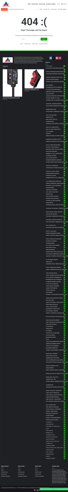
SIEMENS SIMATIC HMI (51, 109)
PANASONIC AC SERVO (51, 175)
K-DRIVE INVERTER (50, 449)
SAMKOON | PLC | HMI (51, 379)
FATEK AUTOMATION (50, 290)
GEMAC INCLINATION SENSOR (52, 320)
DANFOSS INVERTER (50, 439)
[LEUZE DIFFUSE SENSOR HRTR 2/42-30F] (12, 83)
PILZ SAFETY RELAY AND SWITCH (53, 89)
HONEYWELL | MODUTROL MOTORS (53, 103)
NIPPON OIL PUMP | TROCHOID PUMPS (54, 149)
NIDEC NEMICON (49, 430)
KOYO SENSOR (49, 292)
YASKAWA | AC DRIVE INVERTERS (53, 200)
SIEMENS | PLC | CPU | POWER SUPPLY (54, 153)
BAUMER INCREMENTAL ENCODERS (54, 160)
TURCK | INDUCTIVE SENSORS (52, 285)
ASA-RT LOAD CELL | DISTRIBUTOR (53, 409)
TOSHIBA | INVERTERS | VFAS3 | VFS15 (54, 77)
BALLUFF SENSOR (50, 93)
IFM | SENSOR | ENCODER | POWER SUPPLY (55, 73)
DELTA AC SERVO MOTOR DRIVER (53, 145)
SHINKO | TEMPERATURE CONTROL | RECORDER (56, 269)
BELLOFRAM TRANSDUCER (52, 347)
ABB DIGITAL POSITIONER (51, 189)
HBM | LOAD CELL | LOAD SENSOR (53, 399)
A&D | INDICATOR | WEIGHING (52, 407)
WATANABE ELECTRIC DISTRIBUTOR (54, 279)
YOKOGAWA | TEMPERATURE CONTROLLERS (55, 216)
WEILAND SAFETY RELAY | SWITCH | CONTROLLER (57, 362)
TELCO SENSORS (49, 131)
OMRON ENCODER (50, 454)
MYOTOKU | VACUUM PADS (52, 413)
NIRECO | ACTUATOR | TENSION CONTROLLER (56, 235)
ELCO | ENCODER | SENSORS (52, 196)
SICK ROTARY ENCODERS (51, 151)
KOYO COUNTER (49, 451)
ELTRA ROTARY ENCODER (51, 214)
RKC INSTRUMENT (50, 187)
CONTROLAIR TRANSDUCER (52, 165)
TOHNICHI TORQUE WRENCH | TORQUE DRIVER (56, 350)
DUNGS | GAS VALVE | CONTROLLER (53, 390)
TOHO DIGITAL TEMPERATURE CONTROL (55, 253)
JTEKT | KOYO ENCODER (51, 115)
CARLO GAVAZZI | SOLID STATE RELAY (54, 394)
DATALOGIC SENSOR (50, 335)
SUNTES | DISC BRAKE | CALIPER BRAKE (54, 302)
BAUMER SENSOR (50, 121)
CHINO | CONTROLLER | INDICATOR (53, 238)
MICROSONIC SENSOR (51, 337)
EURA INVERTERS (50, 367)
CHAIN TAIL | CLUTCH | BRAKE (52, 171)
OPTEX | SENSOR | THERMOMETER (53, 277)
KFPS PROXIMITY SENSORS (52, 310)
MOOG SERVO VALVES (51, 247)
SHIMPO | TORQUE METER (51, 411)
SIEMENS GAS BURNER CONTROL (53, 343)
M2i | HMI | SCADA (50, 300)
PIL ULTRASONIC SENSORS (52, 259)
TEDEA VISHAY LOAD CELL (52, 355)
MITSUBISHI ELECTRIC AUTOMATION (54, 87)
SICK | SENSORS (49, 85)
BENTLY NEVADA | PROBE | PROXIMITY (54, 211)
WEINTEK (48, 456)
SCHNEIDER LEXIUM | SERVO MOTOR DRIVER (55, 204)
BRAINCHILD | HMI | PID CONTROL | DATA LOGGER (57, 373)
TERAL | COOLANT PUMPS (51, 306)
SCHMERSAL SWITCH (50, 434)
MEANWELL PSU (49, 432)
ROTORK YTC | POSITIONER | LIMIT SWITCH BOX (56, 294)
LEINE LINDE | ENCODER (51, 324)
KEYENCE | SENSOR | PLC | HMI (52, 98)
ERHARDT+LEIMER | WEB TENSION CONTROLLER (56, 162)
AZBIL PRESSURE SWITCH (51, 273)
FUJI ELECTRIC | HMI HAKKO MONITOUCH (55, 68)
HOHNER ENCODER (50, 243)
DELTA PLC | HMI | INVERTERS (52, 147)
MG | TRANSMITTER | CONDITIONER (56, 105)
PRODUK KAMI (42, 4)
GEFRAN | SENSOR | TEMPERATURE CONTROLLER (56, 381)
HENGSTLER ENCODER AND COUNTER (54, 298)
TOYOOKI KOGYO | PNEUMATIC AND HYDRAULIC (56, 167)
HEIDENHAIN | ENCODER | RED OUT (53, 139)
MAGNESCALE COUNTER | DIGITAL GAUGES (55, 387)
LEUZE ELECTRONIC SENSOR (52, 79)
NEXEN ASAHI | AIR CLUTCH (52, 377)
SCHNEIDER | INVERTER (51, 155)
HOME (29, 4)
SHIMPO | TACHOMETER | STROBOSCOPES (55, 313)
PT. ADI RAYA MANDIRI (21, 487)
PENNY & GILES (49, 194)
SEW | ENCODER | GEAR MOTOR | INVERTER (55, 401)
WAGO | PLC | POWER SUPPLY (52, 127)
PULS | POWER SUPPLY (51, 225)
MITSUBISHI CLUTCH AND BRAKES (53, 185)
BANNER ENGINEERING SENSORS (53, 233)
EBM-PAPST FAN (49, 117)
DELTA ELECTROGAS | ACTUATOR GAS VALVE (55, 316)
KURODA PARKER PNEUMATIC (52, 397)
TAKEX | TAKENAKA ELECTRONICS (53, 267)
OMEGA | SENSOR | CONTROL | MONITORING (55, 370)
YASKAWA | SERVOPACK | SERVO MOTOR (55, 95)
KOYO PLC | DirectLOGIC (51, 231)
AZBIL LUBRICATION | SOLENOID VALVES (55, 322)
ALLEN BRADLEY (49, 326)
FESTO (47, 339)
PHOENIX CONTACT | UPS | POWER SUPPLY (55, 177)
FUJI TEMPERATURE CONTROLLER (53, 181)
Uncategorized (49, 422)
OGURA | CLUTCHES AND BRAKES (53, 417)
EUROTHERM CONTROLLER (52, 304)
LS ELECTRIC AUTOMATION (52, 283)
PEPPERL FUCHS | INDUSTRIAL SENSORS (55, 81)
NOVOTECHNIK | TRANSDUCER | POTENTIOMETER (57, 111)
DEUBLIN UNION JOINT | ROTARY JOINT (54, 251)
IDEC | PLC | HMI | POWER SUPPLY (53, 129)
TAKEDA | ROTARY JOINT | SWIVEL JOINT (54, 447)
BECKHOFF (48, 133)
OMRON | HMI (49, 261)
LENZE (47, 428)
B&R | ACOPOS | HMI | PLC (51, 119)
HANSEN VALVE (49, 443)
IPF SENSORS (49, 330)
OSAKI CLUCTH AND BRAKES (52, 345)
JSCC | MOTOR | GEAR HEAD (52, 192)
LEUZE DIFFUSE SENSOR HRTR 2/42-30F (16, 9)
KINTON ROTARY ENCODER (51, 436)
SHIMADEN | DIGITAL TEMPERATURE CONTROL (56, 263)
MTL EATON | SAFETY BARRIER (52, 245)
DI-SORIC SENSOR (50, 415)
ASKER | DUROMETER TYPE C (52, 365)
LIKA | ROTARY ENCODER (51, 157)
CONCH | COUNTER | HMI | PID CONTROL (54, 275)
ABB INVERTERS (49, 202)
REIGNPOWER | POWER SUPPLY (53, 308)
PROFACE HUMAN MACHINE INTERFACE (54, 71)
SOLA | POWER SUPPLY (51, 404)
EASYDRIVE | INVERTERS (51, 241)
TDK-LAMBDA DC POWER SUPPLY (53, 426)
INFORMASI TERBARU (50, 4)
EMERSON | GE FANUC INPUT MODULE (54, 91)
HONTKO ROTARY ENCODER (52, 419)
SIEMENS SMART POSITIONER (52, 357)
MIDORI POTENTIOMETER (51, 288)
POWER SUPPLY (49, 328)
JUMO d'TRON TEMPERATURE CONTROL (54, 341)
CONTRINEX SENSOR (50, 445)
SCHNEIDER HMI (49, 384)
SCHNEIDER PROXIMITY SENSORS (53, 281)
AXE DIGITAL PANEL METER (55, 227)
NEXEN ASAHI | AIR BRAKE (51, 353)
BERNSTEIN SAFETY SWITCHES (52, 441)
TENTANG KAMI (34, 4)
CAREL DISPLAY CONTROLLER (52, 392)
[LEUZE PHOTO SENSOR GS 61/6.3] (34, 78)
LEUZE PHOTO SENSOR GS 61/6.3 (32, 89)
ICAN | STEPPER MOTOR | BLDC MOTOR (54, 360)
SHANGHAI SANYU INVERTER (52, 198)
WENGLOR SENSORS (50, 249)
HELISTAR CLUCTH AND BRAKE (53, 333)
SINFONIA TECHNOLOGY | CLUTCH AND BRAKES (56, 141)
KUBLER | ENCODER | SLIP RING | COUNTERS (55, 135)
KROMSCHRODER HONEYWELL (52, 173)
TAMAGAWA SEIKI (49, 424)
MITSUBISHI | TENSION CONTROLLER (54, 219)
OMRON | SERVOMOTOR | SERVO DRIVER (54, 183)
